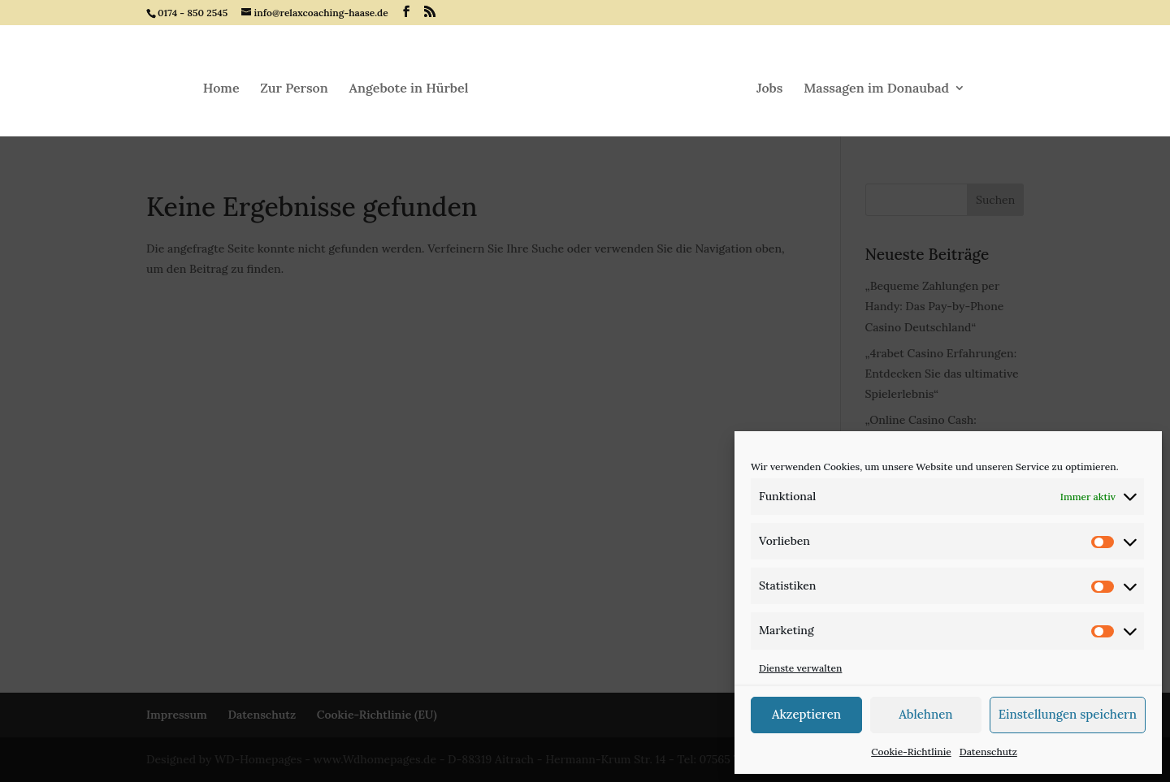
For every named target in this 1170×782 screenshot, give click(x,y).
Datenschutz (988, 751)
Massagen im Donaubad (876, 89)
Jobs (769, 89)
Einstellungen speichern (1068, 714)
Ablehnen (925, 714)
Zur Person (294, 89)
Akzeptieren (806, 714)
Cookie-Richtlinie (911, 751)
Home (221, 89)
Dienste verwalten (800, 668)
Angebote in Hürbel (409, 89)
